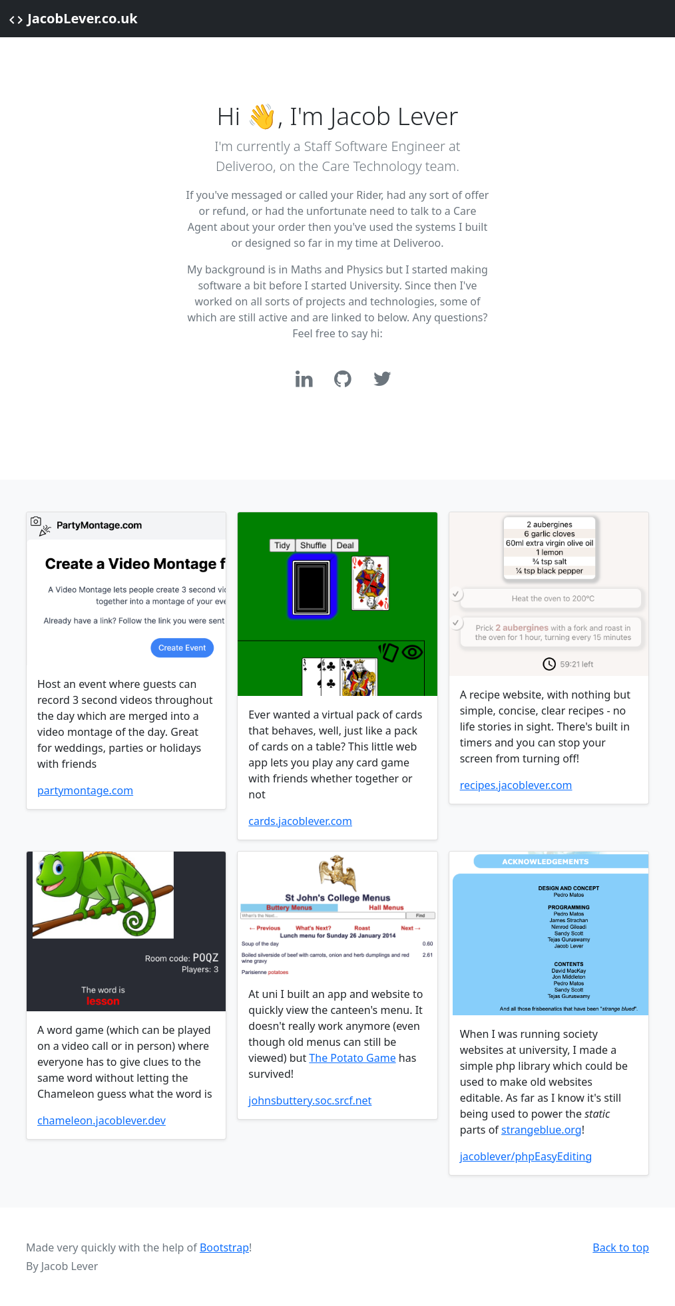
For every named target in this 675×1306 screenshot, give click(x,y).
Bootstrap (224, 1247)
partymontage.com (85, 790)
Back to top (620, 1247)
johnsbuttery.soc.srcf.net (309, 1100)
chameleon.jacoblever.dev (101, 1120)
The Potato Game (352, 1058)
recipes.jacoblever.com (516, 785)
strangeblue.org (541, 1129)
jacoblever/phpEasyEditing (526, 1156)
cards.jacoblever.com (300, 821)
